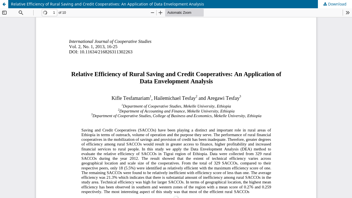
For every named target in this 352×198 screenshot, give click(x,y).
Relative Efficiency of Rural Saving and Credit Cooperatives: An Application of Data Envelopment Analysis (107, 4)
